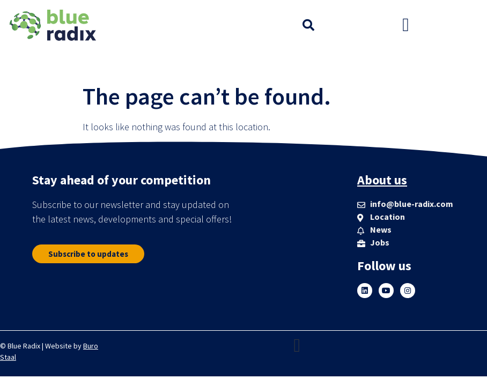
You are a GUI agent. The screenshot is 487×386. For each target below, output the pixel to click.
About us (382, 180)
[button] (308, 25)
